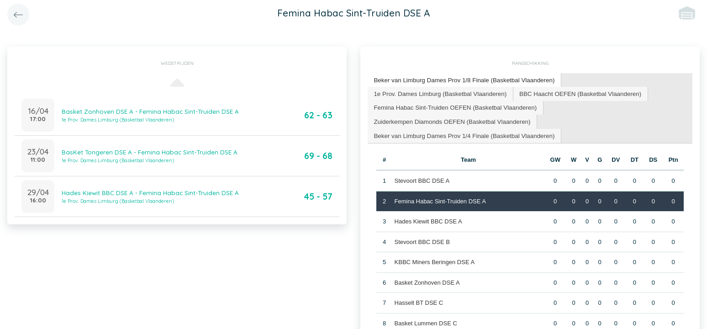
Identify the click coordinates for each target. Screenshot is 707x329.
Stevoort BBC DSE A (421, 178)
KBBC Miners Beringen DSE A (434, 259)
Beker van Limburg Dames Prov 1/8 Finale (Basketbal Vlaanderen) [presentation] (461, 79)
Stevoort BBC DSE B (421, 239)
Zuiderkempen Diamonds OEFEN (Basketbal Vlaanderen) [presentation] (450, 120)
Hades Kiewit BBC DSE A (428, 219)
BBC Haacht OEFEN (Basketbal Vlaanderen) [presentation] (574, 92)
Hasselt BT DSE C (418, 300)
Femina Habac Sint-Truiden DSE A (439, 198)
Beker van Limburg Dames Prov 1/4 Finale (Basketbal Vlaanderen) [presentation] (461, 133)
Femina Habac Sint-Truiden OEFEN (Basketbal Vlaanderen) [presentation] (453, 106)
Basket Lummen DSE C (425, 320)
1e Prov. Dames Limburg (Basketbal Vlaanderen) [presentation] (438, 92)
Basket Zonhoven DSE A (426, 279)
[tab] (461, 80)
